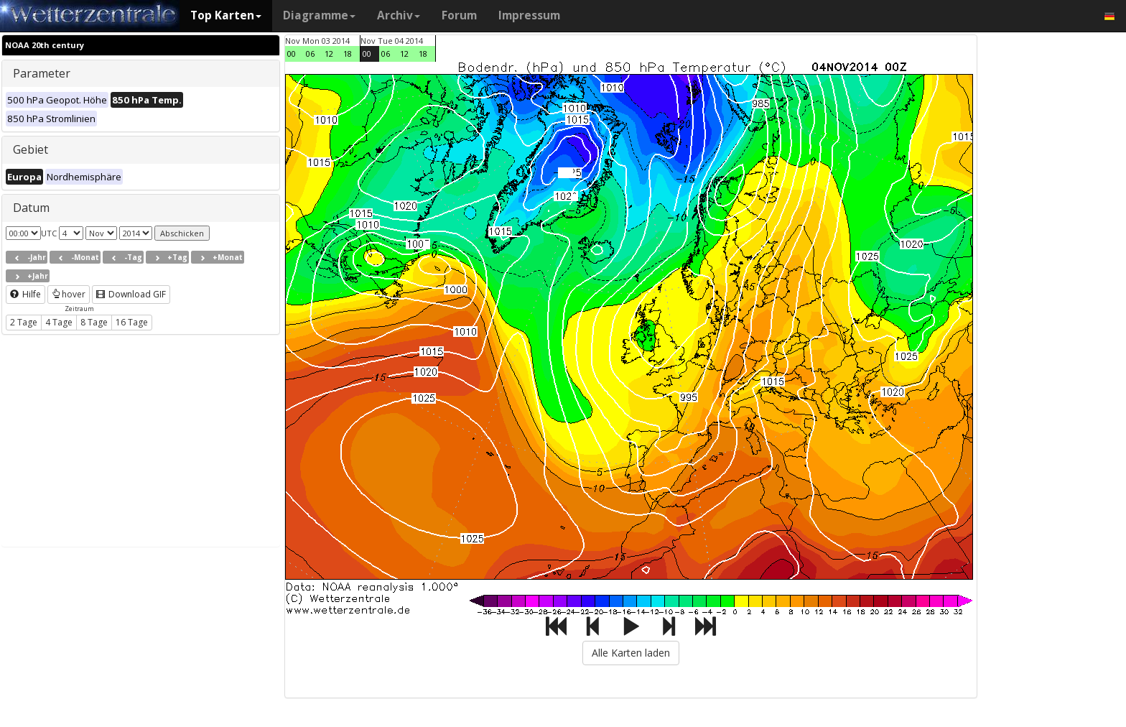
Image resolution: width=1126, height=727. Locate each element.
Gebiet (30, 149)
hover (68, 294)
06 (310, 53)
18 (347, 53)
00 (291, 53)
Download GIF (131, 294)
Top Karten (225, 15)
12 (329, 53)
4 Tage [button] (59, 322)
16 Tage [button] (132, 322)
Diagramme (319, 15)
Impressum (529, 15)
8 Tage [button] (94, 322)
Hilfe (25, 294)
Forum (459, 15)
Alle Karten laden (631, 652)
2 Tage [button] (23, 322)
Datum (31, 208)
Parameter (41, 73)
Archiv (398, 15)
